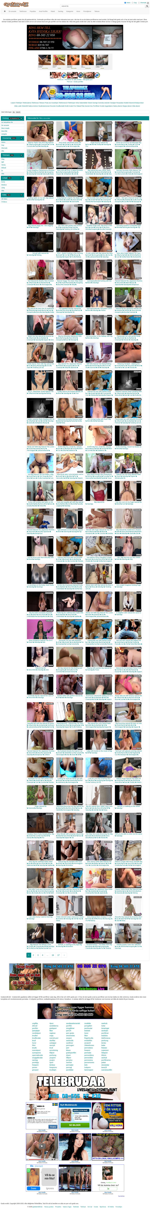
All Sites (4, 199)
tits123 (18, 112)
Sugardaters (109, 106)
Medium (4, 185)
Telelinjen (19, 103)
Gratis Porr (72, 106)
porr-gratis (70, 1033)
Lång (3, 188)
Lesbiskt (123, 671)
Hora (44, 948)
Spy (45, 423)
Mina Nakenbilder (82, 103)
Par (66, 146)
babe (103, 1045)
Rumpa (64, 338)
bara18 (104, 1067)
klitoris (103, 1055)
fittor (51, 1031)
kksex (68, 1050)
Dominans (50, 725)
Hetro (128, 3)
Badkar (95, 863)
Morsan (75, 255)
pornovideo (88, 1058)
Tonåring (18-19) (69, 229)
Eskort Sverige (93, 103)
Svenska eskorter (104, 103)
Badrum (102, 863)
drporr (68, 1055)
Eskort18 (132, 103)
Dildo (63, 450)
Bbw (92, 144)
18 (28, 144)
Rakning (44, 174)
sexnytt (52, 1045)
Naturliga (43, 146)
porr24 (68, 1031)
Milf (29, 227)
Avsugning (34, 144)
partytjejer (36, 1031)
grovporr (35, 1070)
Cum (50, 144)
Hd (80, 725)
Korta (3, 182)
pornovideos (89, 1055)
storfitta (52, 1040)
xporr (51, 1062)
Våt (42, 200)
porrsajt (69, 1067)
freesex (104, 1048)
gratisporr (53, 1028)
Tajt (138, 227)
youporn (52, 1058)
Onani (73, 227)
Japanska (73, 367)
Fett (129, 201)
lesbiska (104, 1036)
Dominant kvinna (69, 671)
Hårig (72, 284)
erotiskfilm (88, 1040)
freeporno (53, 1067)
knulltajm (52, 1070)
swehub (104, 1023)
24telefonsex (89, 1045)
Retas (51, 174)
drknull (34, 1026)
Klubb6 (126, 103)
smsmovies (70, 1036)
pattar (103, 1062)
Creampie (43, 144)
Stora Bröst (99, 172)
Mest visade (5, 128)
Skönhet (75, 144)
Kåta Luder (18, 106)
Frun (76, 393)
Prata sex (48, 103)
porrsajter (70, 1065)
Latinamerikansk (130, 146)
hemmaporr (88, 1070)
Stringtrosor (134, 284)
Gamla (30, 423)
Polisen (102, 310)
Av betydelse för (7, 122)
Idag (2, 159)
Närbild (66, 753)
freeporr (87, 1050)
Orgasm (66, 257)
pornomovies (89, 1062)
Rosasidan (119, 103)
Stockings (39, 587)
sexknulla (69, 1040)
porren (34, 1067)
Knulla (102, 106)
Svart (137, 200)
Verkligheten (67, 174)
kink (85, 1065)
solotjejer (52, 1043)
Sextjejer (113, 103)
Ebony (37, 284)
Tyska (129, 174)
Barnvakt (100, 836)
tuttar (103, 1026)
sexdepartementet (73, 1023)
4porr (51, 1023)
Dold (43, 421)
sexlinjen (104, 1031)
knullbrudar (36, 1038)
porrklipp (35, 1062)
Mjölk (51, 893)
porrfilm (69, 1026)
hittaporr (104, 1053)
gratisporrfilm (71, 1053)
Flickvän (125, 340)
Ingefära (76, 616)
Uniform (46, 754)
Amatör (59, 144)
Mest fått (4, 131)
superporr (105, 1050)
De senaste (5, 125)
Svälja (51, 312)
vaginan (52, 1033)
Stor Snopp (42, 476)
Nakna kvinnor (33, 106)
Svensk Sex (89, 106)
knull (34, 1040)
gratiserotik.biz (37, 1207)
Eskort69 (25, 106)
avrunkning (53, 1050)
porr (67, 1048)
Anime (97, 227)
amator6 (87, 1043)
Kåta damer (136, 106)
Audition (67, 200)
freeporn (35, 1065)
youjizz (52, 1060)
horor (86, 1033)
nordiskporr (36, 1033)
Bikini (126, 283)
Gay (135, 3)
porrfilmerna (106, 1060)
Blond (29, 200)
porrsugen (70, 1045)
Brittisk (138, 531)
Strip (109, 174)
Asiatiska (60, 200)
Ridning (38, 255)
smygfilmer (70, 1028)
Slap (130, 559)
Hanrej (68, 670)
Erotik (67, 106)
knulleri (35, 1036)
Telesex (41, 103)
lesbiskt (87, 1031)
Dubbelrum (71, 450)
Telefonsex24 (63, 103)
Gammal (73, 201)
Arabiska (89, 946)
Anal (65, 144)
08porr (68, 1058)
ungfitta (35, 1023)
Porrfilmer (96, 106)
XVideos (4, 202)
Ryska (37, 174)
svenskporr (36, 1050)
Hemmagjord (73, 146)
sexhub (104, 1058)
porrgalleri (88, 1026)
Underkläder (65, 201)
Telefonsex (35, 103)
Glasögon (122, 754)
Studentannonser (44, 106)
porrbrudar (88, 1028)
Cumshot (122, 174)
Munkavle (135, 257)
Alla (2, 151)
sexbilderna (53, 1026)
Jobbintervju (61, 782)
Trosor (109, 478)
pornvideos (88, 1048)
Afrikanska (31, 310)
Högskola (134, 753)
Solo (74, 174)
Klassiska (119, 893)
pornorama (88, 1060)
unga (51, 1036)
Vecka (3, 165)
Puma (135, 144)
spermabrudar (37, 1055)
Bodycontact (139, 103)
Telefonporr (72, 103)
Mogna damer (127, 106)
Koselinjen (54, 103)
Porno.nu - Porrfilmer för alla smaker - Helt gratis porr (75, 79)
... (47, 955)
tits (14, 112)
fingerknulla (88, 1038)
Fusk (130, 395)
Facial (36, 146)
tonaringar (105, 1028)
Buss (107, 172)
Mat (93, 421)
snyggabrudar (37, 1058)
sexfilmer (69, 1043)
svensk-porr (53, 1038)
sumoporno (36, 1053)
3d (87, 227)
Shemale (143, 3)
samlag (35, 1060)
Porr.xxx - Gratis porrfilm (75, 82)
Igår (2, 162)
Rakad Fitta (80, 106)
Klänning (124, 227)
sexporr (69, 1038)
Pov (72, 257)
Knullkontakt (60, 106)
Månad (3, 168)
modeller (87, 1023)
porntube (87, 1053)
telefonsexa (105, 1038)
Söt (68, 227)
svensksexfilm (106, 1070)
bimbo (103, 1043)
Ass (70, 144)
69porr (51, 1053)
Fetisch (127, 257)
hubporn (87, 1067)
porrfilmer (105, 1033)
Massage (135, 201)
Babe (42, 172)
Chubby (98, 144)
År (2, 170)
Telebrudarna (27, 103)
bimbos (52, 1065)
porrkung (104, 1040)
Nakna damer (117, 106)
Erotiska (109, 533)
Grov (51, 340)
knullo (34, 1048)
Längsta (4, 134)
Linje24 (13, 103)
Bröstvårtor (68, 865)
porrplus (69, 1060)
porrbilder (70, 1070)
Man (67, 754)
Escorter (53, 106)
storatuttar (105, 1065)
